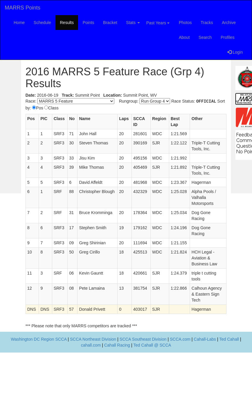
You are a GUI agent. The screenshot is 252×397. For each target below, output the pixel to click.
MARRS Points (22, 8)
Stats (133, 22)
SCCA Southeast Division (143, 339)
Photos (185, 22)
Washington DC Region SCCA (39, 339)
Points (88, 22)
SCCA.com (180, 339)
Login (235, 52)
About (184, 37)
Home (19, 22)
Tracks (207, 22)
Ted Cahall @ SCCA (152, 345)
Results (67, 22)
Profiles (227, 37)
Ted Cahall (229, 339)
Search (205, 37)
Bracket (110, 22)
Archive (229, 22)
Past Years (158, 22)
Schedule (42, 22)
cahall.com (91, 345)
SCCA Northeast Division (93, 339)
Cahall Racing (117, 345)
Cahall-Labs (205, 339)
